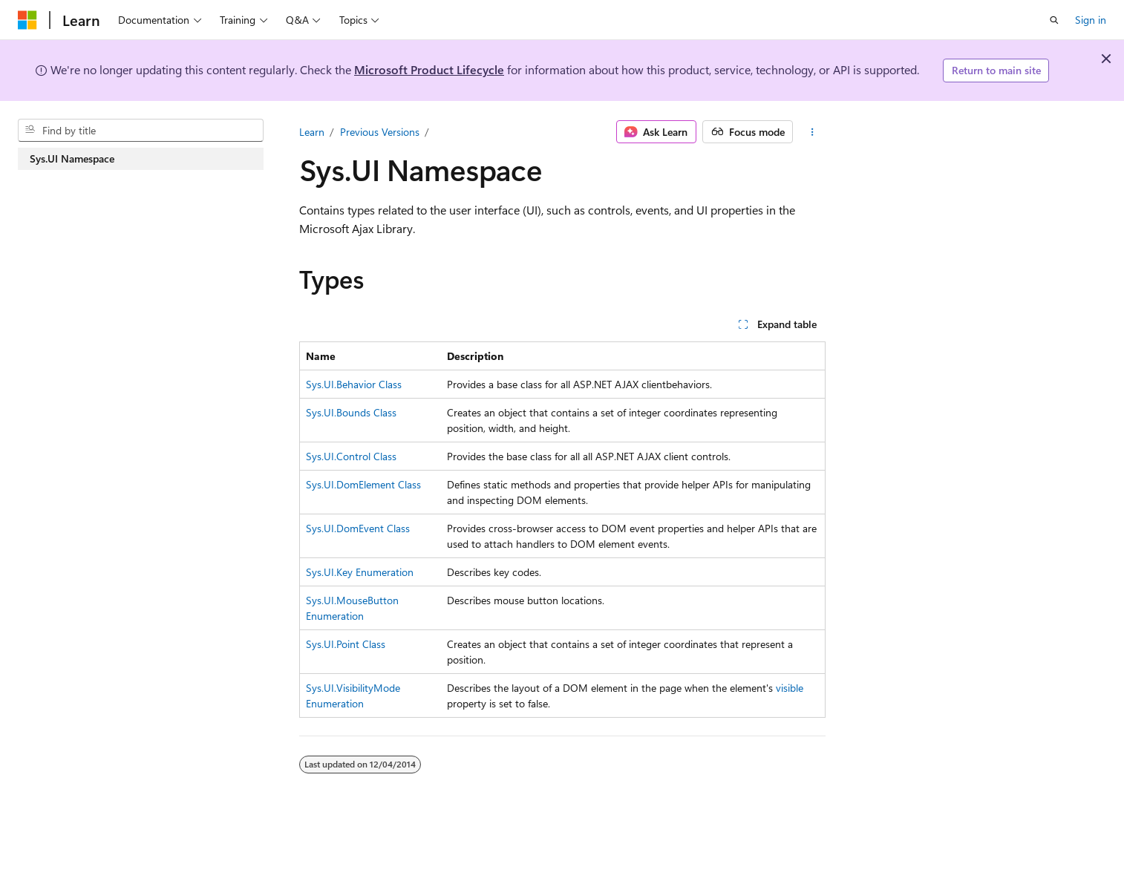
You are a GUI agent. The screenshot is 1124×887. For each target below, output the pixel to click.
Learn (311, 132)
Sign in (1090, 20)
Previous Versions (379, 132)
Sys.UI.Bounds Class (351, 412)
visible (789, 688)
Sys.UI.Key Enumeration (360, 572)
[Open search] (1054, 20)
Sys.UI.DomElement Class (363, 484)
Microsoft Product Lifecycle (429, 69)
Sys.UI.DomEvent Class (358, 528)
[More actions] (812, 132)
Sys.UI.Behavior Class (354, 384)
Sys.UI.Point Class (345, 644)
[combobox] (141, 131)
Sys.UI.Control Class (351, 456)
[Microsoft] (27, 20)
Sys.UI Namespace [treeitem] (72, 158)
